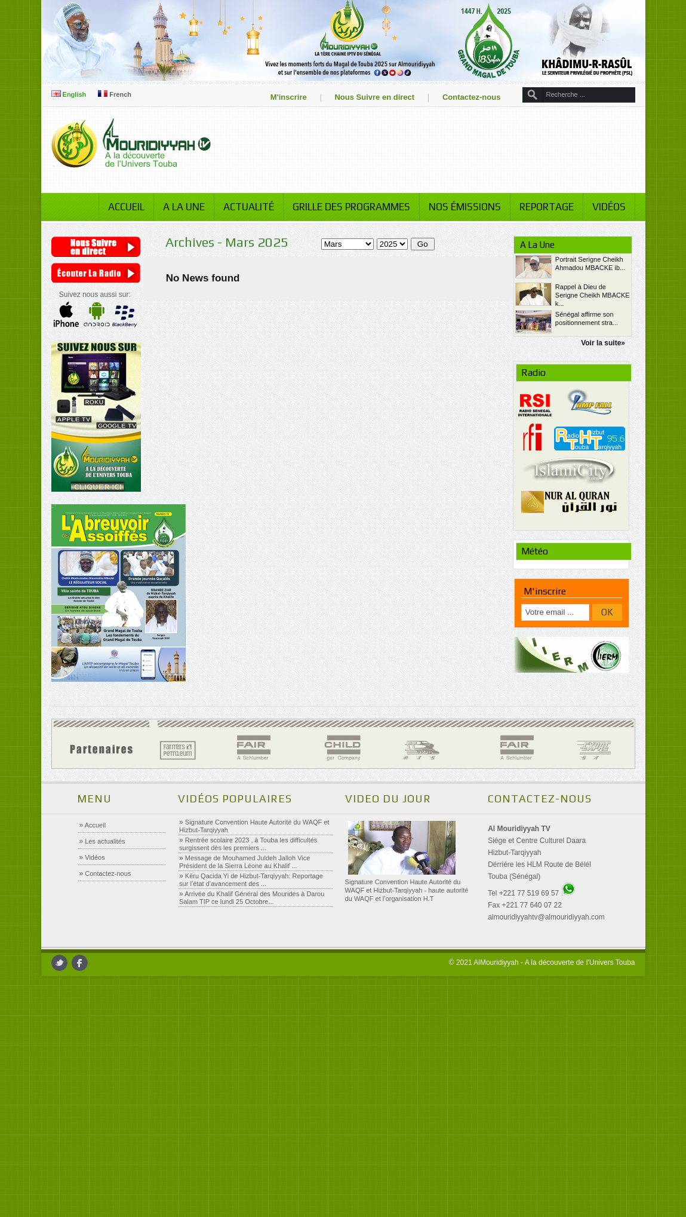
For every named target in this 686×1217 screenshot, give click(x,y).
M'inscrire (284, 97)
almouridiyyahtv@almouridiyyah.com (545, 917)
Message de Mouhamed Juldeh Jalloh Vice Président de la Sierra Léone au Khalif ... (244, 861)
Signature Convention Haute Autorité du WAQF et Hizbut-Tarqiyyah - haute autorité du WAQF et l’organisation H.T (406, 890)
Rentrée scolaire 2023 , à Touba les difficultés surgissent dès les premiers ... (248, 843)
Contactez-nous (467, 97)
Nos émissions (460, 207)
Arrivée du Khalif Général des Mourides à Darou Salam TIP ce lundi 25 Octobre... (251, 897)
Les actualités (104, 841)
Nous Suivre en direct (370, 97)
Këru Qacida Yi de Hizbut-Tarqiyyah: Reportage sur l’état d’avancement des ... (251, 879)
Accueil (121, 207)
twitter (64, 963)
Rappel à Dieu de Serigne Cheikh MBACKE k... (589, 295)
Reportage (542, 207)
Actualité (244, 207)
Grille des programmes (346, 207)
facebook (84, 963)
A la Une (179, 207)
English (73, 94)
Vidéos (604, 207)
